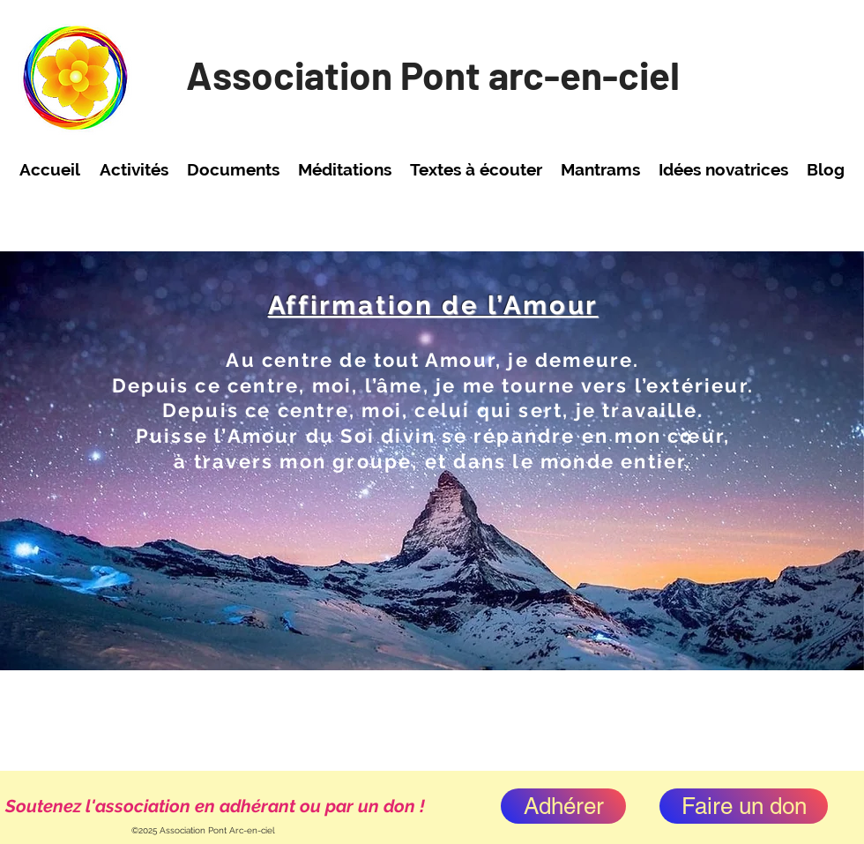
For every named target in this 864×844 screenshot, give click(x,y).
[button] (133, 169)
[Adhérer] (563, 806)
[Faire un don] (743, 806)
